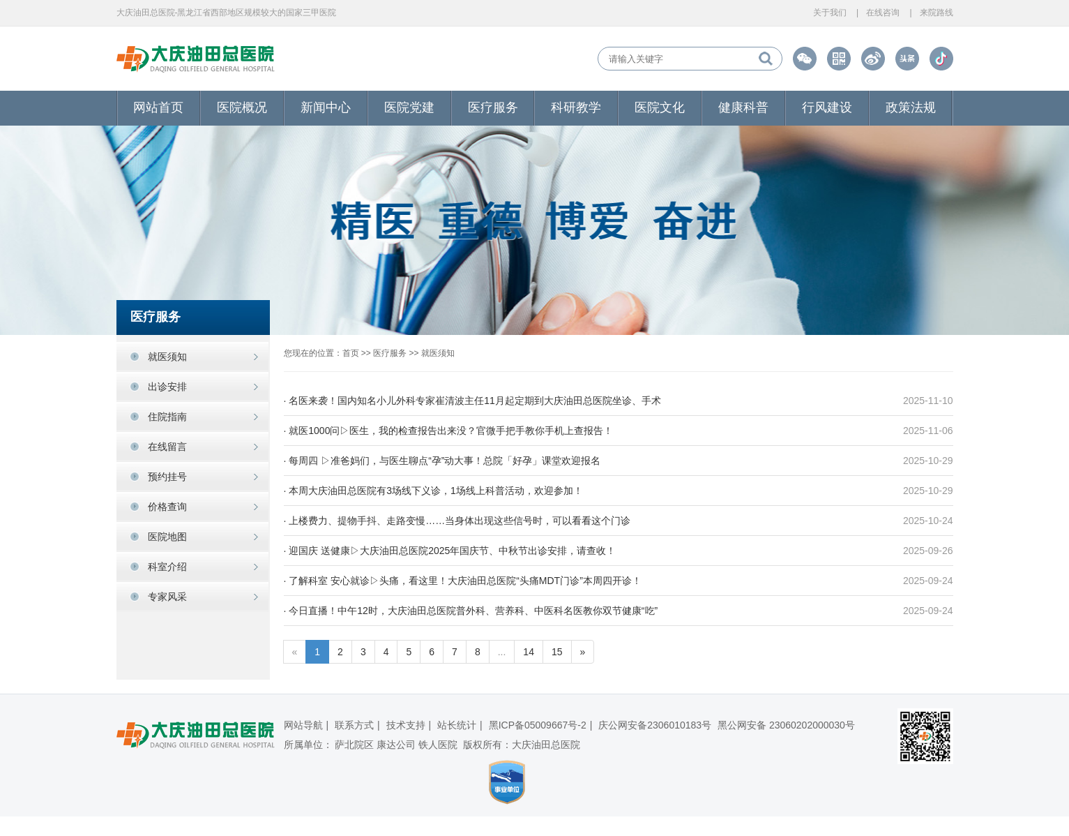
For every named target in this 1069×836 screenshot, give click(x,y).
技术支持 (405, 725)
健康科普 (743, 107)
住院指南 (167, 416)
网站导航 (303, 725)
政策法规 (911, 107)
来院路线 (936, 12)
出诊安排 (167, 386)
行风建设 (827, 107)
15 (557, 651)
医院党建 (409, 107)
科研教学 (576, 107)
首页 (350, 353)
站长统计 (456, 725)
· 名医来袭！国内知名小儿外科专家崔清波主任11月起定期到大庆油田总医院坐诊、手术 (472, 400)
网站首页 (158, 107)
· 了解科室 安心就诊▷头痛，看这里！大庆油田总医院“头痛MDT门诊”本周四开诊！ (463, 580)
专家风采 (167, 596)
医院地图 (167, 536)
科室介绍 (167, 566)
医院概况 (242, 107)
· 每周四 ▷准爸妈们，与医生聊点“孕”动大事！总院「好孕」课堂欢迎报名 (442, 460)
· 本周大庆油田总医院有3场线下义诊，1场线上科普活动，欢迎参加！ (433, 490)
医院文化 (660, 107)
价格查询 (167, 506)
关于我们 (830, 12)
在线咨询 (883, 12)
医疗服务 (493, 107)
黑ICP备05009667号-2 (537, 725)
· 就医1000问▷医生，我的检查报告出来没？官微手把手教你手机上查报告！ (449, 430)
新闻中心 (326, 107)
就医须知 (167, 356)
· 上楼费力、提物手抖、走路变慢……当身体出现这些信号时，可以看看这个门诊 (457, 520)
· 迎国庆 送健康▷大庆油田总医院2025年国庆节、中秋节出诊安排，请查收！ (450, 550)
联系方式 (354, 725)
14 (528, 651)
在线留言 (167, 446)
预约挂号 (167, 476)
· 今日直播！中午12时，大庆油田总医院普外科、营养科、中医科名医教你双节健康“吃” (471, 610)
